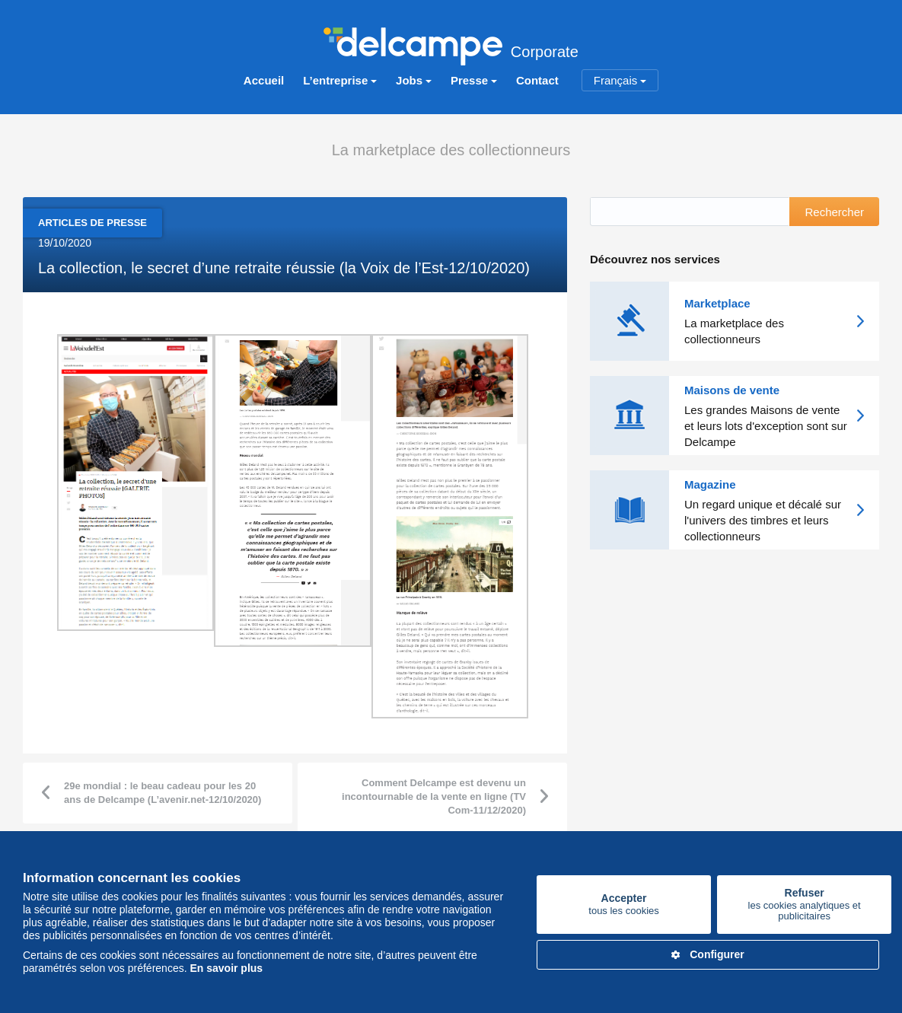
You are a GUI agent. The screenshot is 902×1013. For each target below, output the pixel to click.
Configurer (707, 954)
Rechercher (834, 211)
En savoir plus (226, 968)
